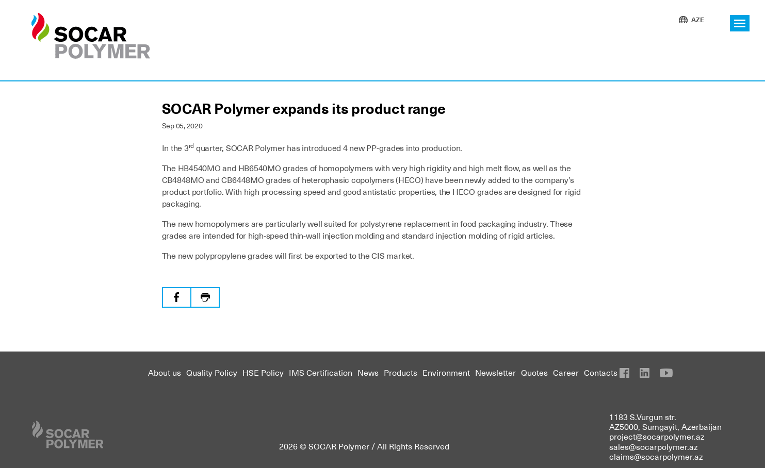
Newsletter (495, 372)
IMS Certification (320, 372)
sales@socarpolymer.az (653, 446)
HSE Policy (263, 372)
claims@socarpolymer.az (656, 456)
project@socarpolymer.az (657, 436)
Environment (446, 372)
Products (400, 372)
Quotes (534, 372)
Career (566, 372)
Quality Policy (211, 372)
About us (164, 372)
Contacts (600, 372)
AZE (697, 19)
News (368, 372)
